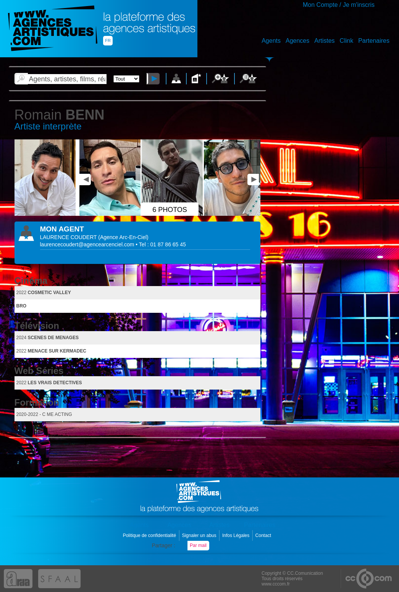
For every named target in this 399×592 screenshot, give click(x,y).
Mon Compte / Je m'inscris (339, 5)
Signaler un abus (199, 535)
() (123, 237)
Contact (264, 535)
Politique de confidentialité (150, 535)
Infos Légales (236, 535)
